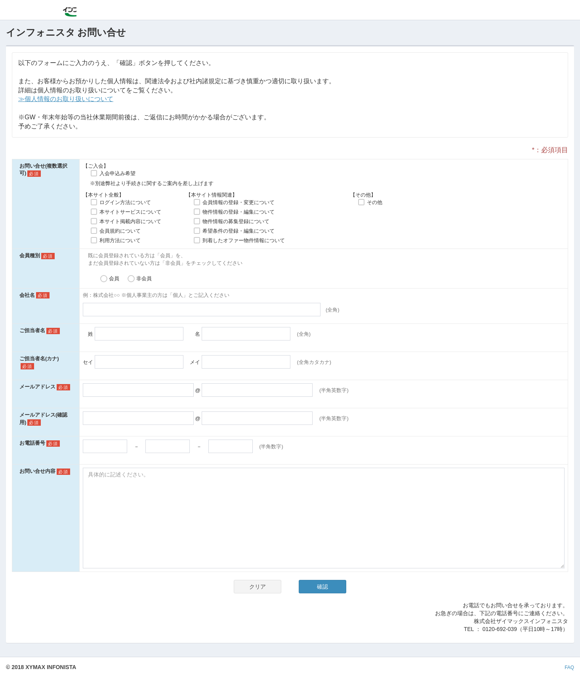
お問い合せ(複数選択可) (43, 169)
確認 (322, 586)
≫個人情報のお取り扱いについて (65, 99)
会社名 (27, 295)
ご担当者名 (32, 330)
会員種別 (29, 255)
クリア (257, 586)
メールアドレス (37, 387)
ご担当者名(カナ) (39, 358)
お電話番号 (32, 443)
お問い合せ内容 (37, 471)
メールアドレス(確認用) (43, 418)
